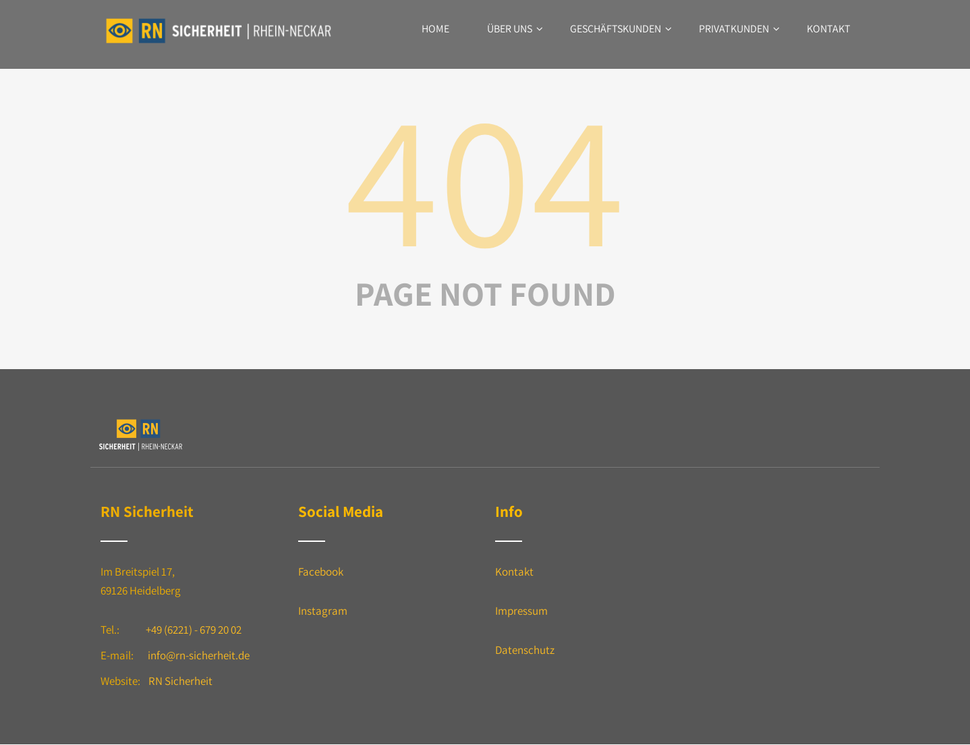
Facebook (320, 571)
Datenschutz (524, 649)
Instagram (322, 610)
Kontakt (829, 29)
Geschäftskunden (621, 28)
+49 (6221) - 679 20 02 (193, 629)
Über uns (515, 28)
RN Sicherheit (180, 680)
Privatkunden (739, 28)
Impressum (521, 610)
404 (485, 176)
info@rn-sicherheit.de (199, 655)
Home (435, 29)
